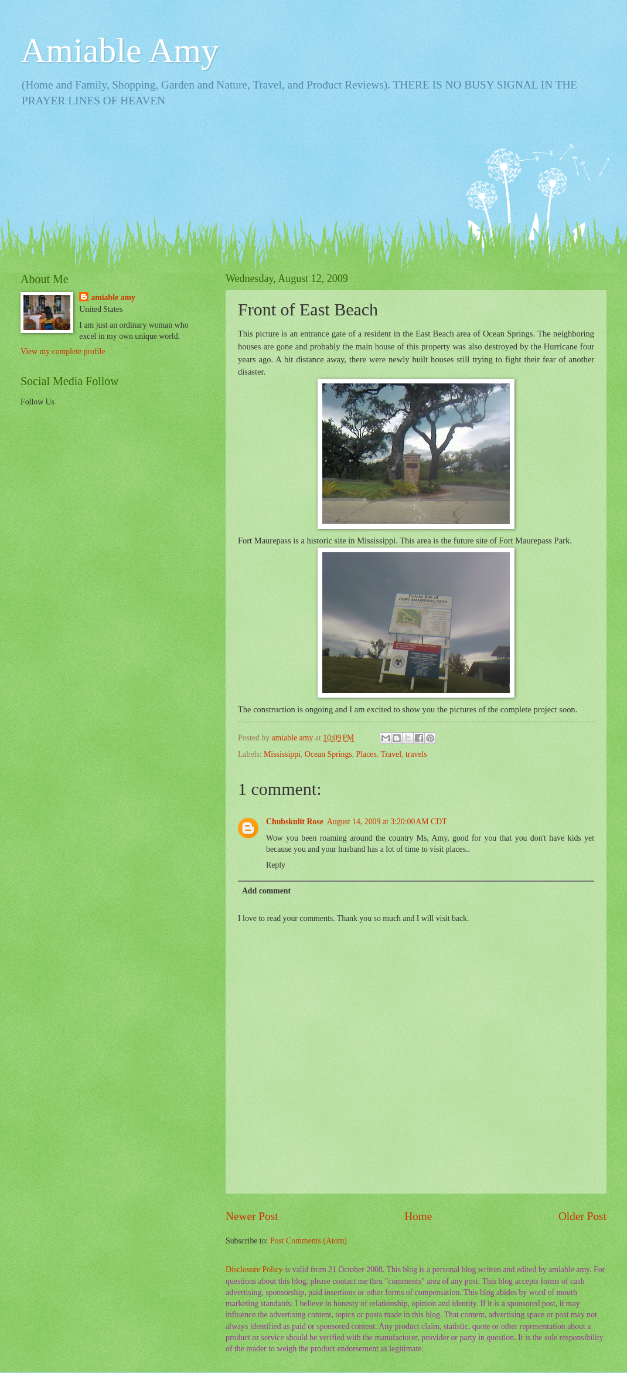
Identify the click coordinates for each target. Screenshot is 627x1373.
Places (366, 754)
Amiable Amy (120, 50)
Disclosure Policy (254, 1269)
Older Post (582, 1216)
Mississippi (282, 754)
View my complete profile (63, 351)
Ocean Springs (328, 754)
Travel (391, 754)
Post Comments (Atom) (308, 1240)
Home (418, 1216)
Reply (275, 865)
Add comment (266, 890)
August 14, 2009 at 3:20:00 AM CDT (387, 821)
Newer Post (252, 1216)
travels (416, 754)
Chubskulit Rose (294, 821)
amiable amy (113, 297)
